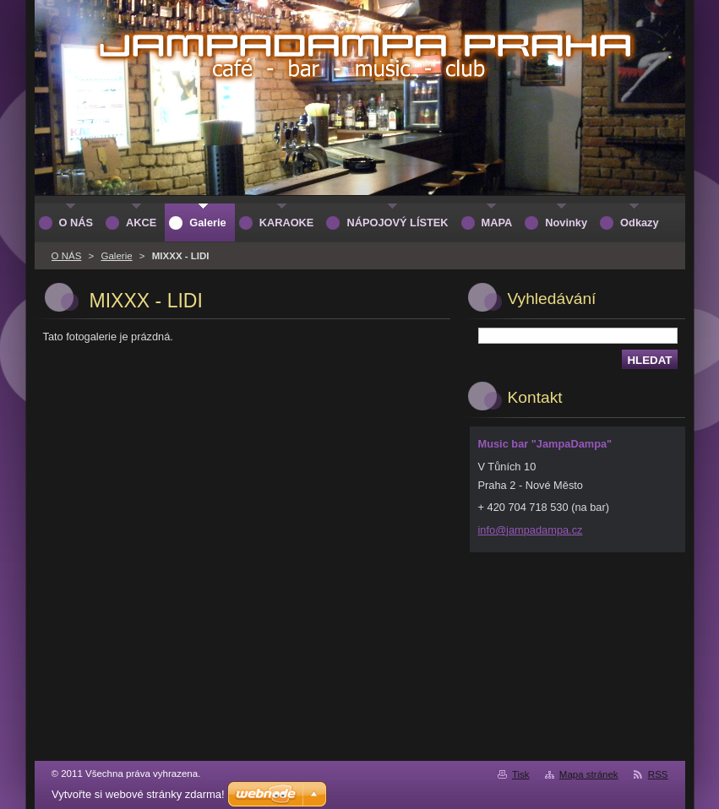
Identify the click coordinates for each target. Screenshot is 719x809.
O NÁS (67, 256)
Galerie (116, 256)
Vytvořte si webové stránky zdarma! (138, 794)
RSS (658, 774)
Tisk (521, 774)
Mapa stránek (588, 774)
